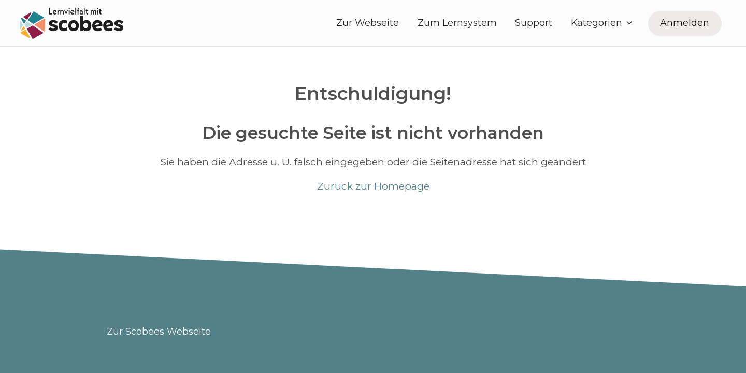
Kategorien (602, 22)
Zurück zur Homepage (373, 186)
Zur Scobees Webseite (159, 331)
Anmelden (684, 22)
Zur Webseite (367, 22)
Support (533, 22)
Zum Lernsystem (457, 22)
